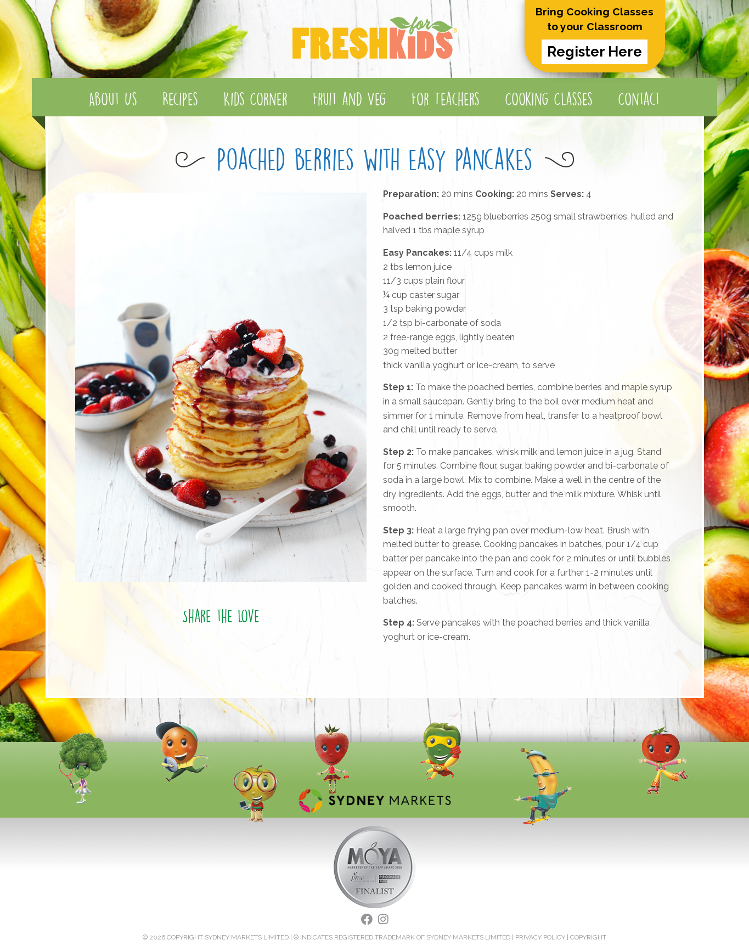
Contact (639, 99)
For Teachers (446, 99)
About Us (113, 99)
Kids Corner (255, 99)
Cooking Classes (549, 99)
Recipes (180, 99)
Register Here (594, 51)
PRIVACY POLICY (540, 937)
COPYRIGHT (588, 937)
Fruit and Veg (349, 99)
